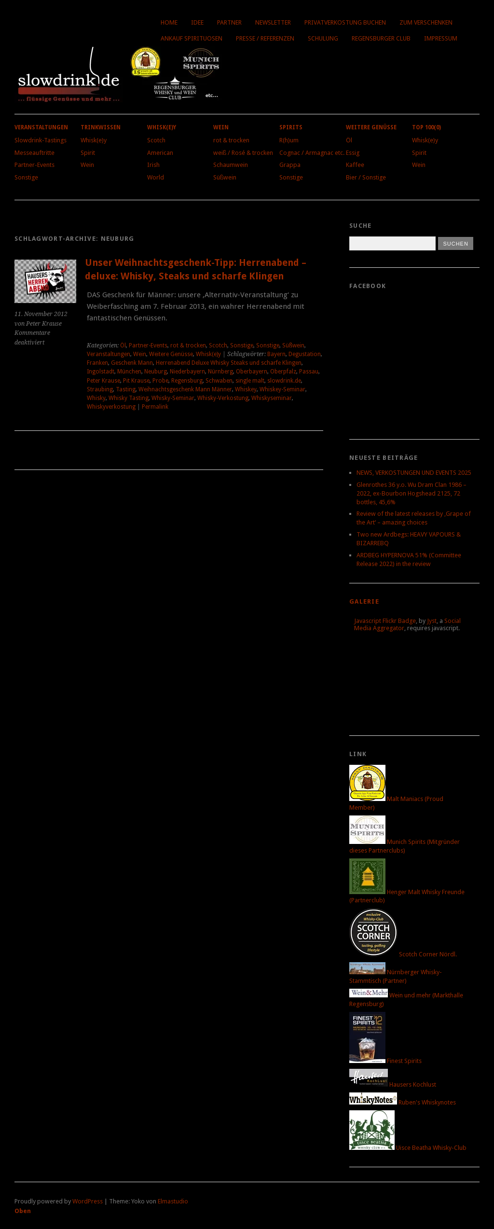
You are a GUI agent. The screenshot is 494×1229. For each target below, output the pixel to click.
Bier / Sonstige (366, 177)
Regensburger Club (381, 38)
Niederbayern (187, 371)
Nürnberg (220, 371)
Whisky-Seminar (172, 398)
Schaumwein (230, 164)
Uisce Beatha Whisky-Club (408, 1147)
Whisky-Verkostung (222, 398)
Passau (308, 371)
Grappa (290, 164)
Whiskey (246, 389)
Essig (352, 152)
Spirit (88, 152)
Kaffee (355, 164)
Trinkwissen (101, 127)
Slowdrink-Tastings (40, 140)
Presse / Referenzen (265, 38)
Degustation (304, 354)
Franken (97, 362)
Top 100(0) (426, 127)
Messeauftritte (34, 152)
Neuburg (155, 371)
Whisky (96, 398)
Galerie (364, 601)
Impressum (440, 38)
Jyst (432, 620)
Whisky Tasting (129, 398)
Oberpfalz (283, 371)
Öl (349, 140)
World (155, 177)
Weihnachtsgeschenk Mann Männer (185, 389)
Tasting (126, 389)
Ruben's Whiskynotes (402, 1102)
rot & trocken (231, 140)
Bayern (276, 354)
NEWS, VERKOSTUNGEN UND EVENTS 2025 (414, 472)
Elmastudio (173, 1201)
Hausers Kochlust (392, 1084)
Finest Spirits (385, 1060)
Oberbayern (251, 371)
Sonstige (26, 177)
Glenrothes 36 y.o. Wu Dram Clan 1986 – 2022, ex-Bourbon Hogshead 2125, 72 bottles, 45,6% (412, 493)
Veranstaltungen (41, 127)
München (129, 371)
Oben (22, 1211)
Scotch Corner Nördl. (403, 954)
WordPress (87, 1201)
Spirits (290, 127)
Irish (153, 164)
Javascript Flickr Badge (385, 620)
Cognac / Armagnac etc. (311, 152)
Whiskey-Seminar (282, 389)
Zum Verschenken (426, 22)
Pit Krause (136, 380)
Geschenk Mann (132, 362)
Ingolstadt (100, 371)
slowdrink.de (284, 380)
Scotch (156, 140)
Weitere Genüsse (371, 127)
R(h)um (289, 140)
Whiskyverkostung (111, 406)
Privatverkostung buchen (345, 22)
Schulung (323, 38)
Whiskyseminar (271, 398)
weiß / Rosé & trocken (243, 152)
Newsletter (273, 22)
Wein (87, 164)
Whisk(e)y (94, 140)
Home (169, 22)
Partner (229, 22)
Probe (160, 380)
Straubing (100, 389)
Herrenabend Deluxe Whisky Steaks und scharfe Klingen (229, 362)
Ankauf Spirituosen (191, 38)
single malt (249, 380)
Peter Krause (103, 380)
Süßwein (224, 177)
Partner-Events (34, 164)
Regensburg (187, 380)
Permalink (155, 406)
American (160, 152)
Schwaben (219, 380)
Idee (197, 22)
